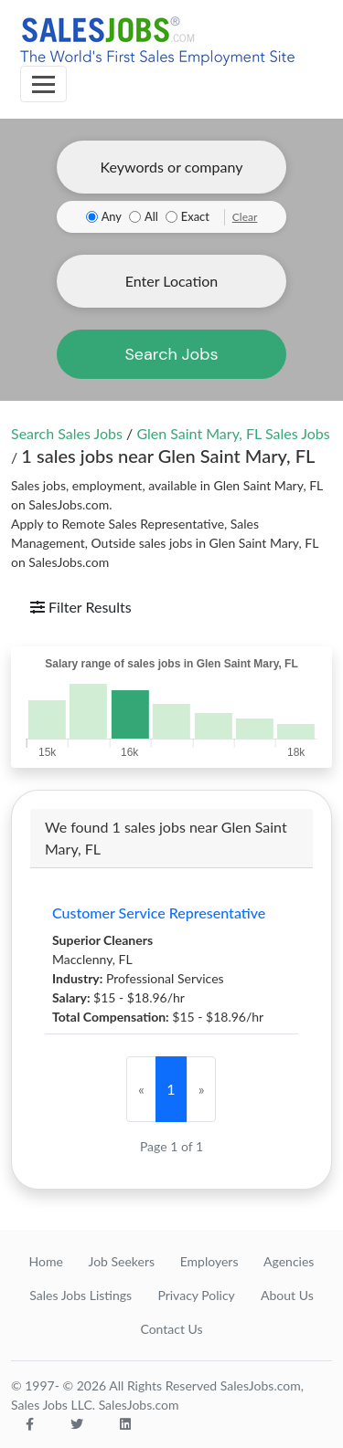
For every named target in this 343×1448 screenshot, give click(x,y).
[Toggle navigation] (43, 84)
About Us (287, 1295)
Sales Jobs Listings (80, 1295)
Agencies (288, 1261)
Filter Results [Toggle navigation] (81, 606)
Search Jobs (171, 354)
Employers (209, 1261)
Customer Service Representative (158, 912)
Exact (195, 216)
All (151, 216)
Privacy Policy (195, 1295)
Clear (245, 217)
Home (46, 1261)
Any (112, 216)
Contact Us (171, 1329)
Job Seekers (121, 1261)
